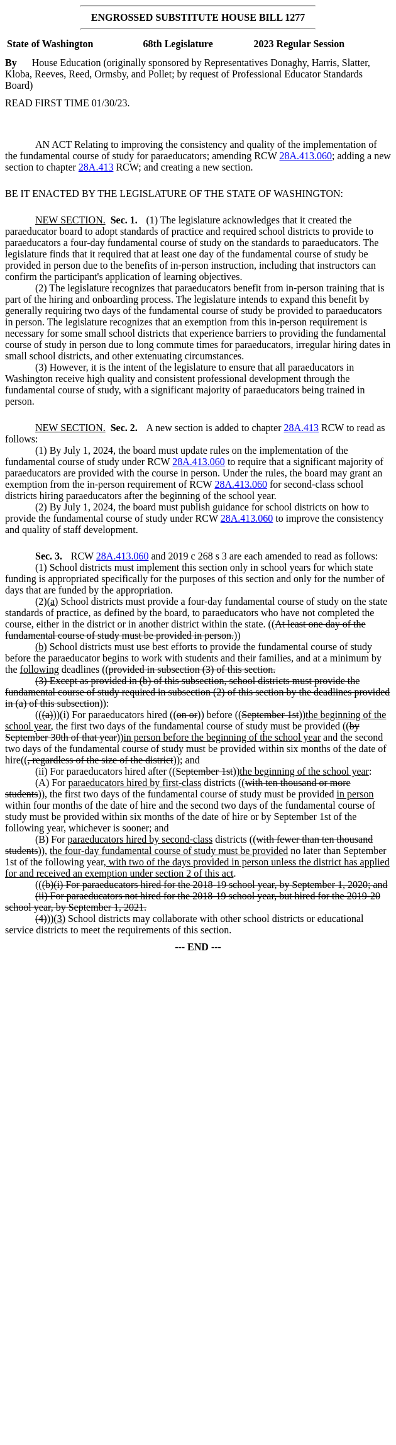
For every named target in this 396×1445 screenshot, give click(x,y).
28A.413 (96, 167)
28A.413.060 (305, 155)
